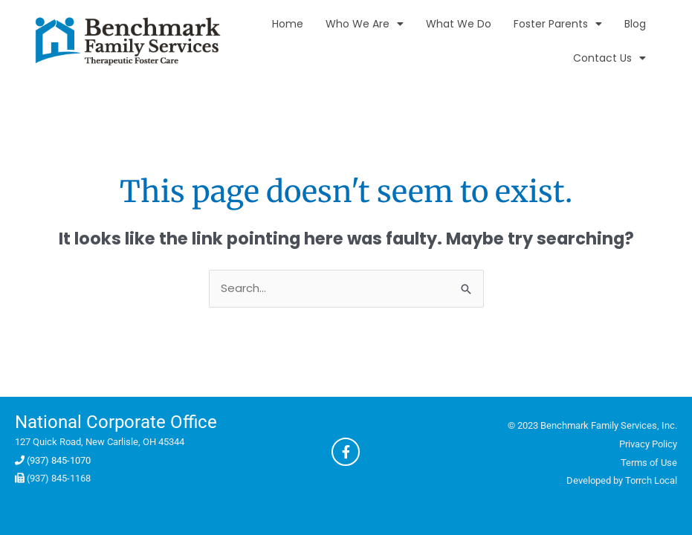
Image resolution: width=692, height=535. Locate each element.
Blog (635, 23)
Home (287, 23)
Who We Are (365, 23)
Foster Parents (558, 23)
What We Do (458, 23)
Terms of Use (649, 462)
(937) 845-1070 (53, 460)
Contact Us (609, 58)
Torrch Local (651, 480)
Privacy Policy (648, 444)
